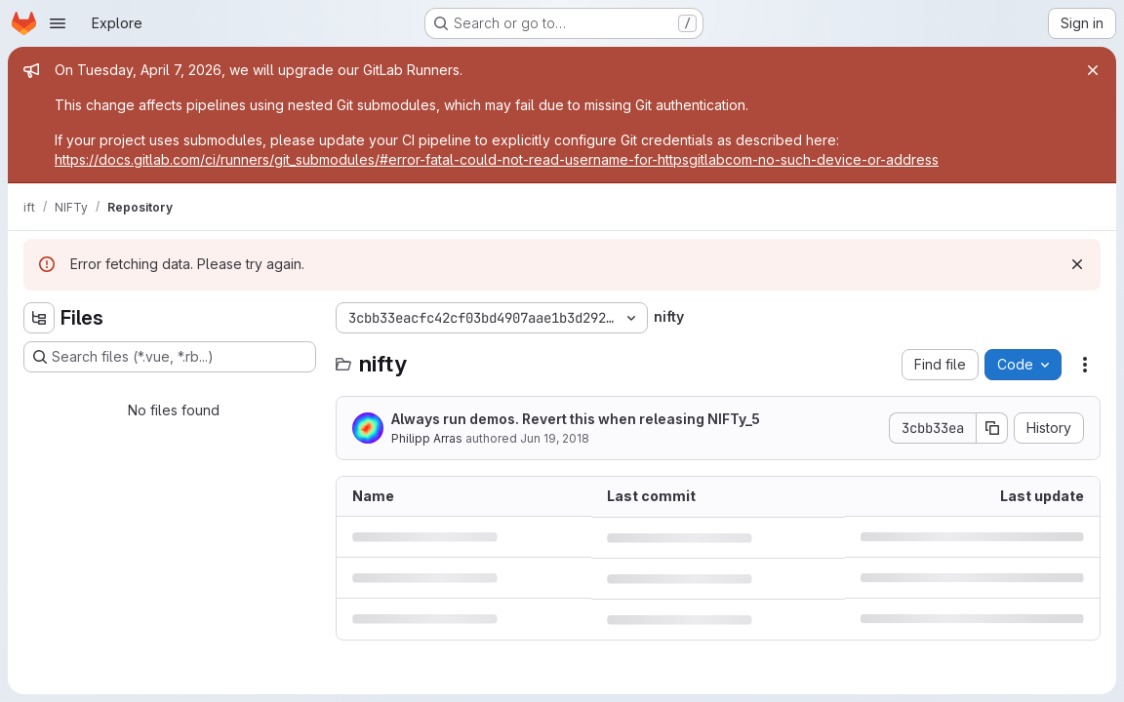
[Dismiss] (1077, 264)
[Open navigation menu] (57, 23)
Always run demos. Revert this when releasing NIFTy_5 (575, 418)
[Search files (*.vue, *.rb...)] (169, 356)
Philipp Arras (426, 438)
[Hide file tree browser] (39, 317)
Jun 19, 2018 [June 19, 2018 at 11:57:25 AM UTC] (554, 438)
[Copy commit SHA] (992, 428)
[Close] (1092, 70)
